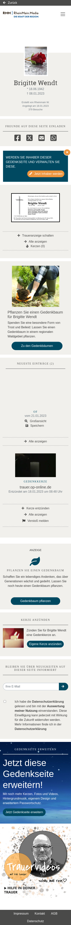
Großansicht (35, 421)
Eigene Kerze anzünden (45, 644)
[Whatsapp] (53, 137)
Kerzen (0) (35, 246)
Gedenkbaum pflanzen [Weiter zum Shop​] (35, 601)
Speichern (35, 425)
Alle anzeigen (35, 241)
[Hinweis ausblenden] (67, 152)
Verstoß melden (35, 520)
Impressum (21, 913)
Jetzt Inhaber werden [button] (46, 173)
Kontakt (40, 913)
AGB (54, 913)
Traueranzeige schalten (35, 235)
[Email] (41, 137)
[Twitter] (29, 137)
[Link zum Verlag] (25, 14)
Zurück (10, 2)
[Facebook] (17, 137)
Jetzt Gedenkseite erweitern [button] (24, 812)
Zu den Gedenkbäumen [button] (37, 345)
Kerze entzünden (35, 508)
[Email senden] (31, 686)
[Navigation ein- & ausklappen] (63, 14)
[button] (63, 686)
